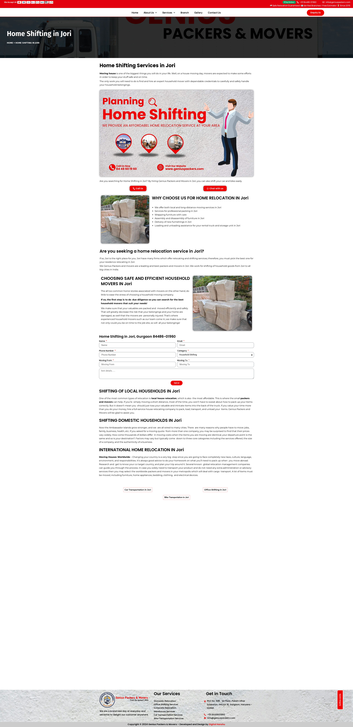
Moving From (105, 370)
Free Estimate (329, 5)
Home (135, 12)
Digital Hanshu (217, 724)
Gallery (198, 12)
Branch (185, 12)
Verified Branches (311, 5)
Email (180, 350)
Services (168, 12)
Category (182, 360)
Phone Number (106, 360)
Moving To (182, 370)
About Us (150, 12)
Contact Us (214, 12)
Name (102, 350)
